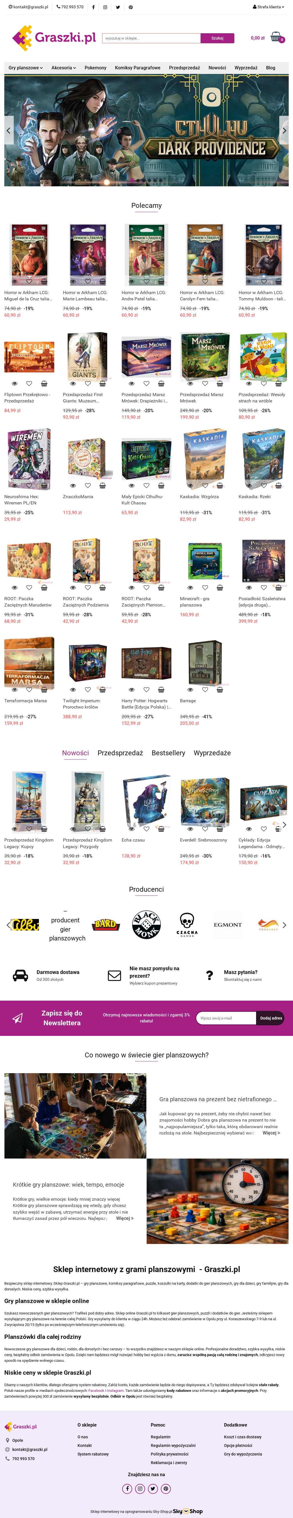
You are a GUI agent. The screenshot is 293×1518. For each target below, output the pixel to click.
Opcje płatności (238, 1445)
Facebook (96, 1390)
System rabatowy (93, 1454)
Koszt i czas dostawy (243, 1437)
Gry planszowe (26, 68)
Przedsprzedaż (184, 68)
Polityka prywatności (170, 1454)
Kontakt (85, 1445)
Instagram (115, 1390)
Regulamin (161, 1437)
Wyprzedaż (246, 68)
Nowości (217, 68)
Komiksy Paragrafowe (138, 68)
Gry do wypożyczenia (243, 1454)
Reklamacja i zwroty (169, 1462)
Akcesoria (64, 68)
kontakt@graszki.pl (29, 1449)
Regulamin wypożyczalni (173, 1445)
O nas (83, 1437)
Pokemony (95, 68)
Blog (270, 68)
